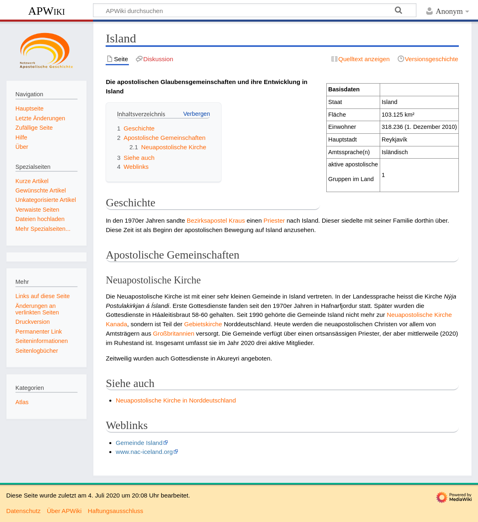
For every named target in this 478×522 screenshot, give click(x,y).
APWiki (46, 10)
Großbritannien (173, 333)
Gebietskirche (203, 324)
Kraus (237, 220)
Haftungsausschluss (115, 510)
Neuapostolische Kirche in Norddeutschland (176, 400)
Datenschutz (23, 510)
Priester (274, 220)
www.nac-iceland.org (144, 451)
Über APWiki (64, 510)
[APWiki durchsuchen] (254, 10)
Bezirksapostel (207, 220)
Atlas (22, 402)
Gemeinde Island (139, 442)
